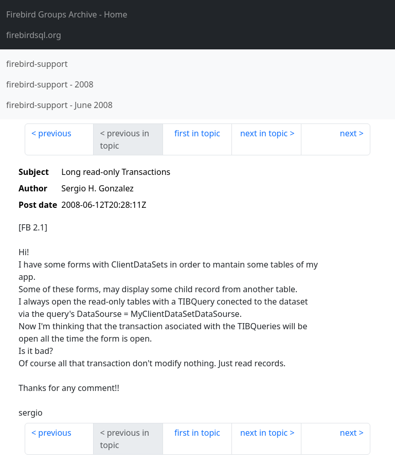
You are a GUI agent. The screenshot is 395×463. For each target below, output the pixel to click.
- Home (67, 14)
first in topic (197, 133)
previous (54, 133)
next (348, 133)
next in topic (264, 133)
